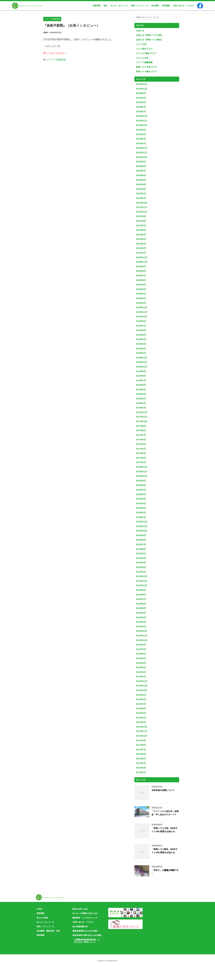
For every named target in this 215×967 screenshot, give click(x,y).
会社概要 (155, 5)
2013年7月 (141, 649)
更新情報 (96, 5)
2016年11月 (141, 471)
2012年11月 (141, 685)
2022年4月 (141, 184)
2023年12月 (141, 116)
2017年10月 (141, 421)
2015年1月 (141, 572)
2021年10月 (141, 212)
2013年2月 (141, 672)
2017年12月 (141, 412)
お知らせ (140, 30)
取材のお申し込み (80, 909)
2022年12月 (141, 148)
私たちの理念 (42, 918)
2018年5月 (141, 389)
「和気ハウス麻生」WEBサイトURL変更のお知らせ (165, 851)
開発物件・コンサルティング (85, 918)
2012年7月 (141, 704)
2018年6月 (141, 385)
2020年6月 (141, 280)
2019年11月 (141, 312)
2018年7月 (141, 380)
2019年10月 (141, 316)
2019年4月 (141, 339)
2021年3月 (141, 243)
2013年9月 (141, 644)
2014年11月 (141, 581)
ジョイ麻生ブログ (144, 49)
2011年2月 (141, 768)
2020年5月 (141, 284)
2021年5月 (141, 234)
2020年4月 (141, 289)
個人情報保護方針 (80, 926)
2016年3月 (141, 508)
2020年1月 (141, 303)
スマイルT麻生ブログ (146, 53)
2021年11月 (141, 207)
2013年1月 (141, 676)
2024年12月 (141, 84)
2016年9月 (141, 480)
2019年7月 (141, 326)
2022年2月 (141, 193)
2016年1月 (141, 517)
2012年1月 (141, 722)
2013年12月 (141, 631)
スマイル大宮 (142, 58)
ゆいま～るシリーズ (119, 5)
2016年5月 (141, 499)
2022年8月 (141, 166)
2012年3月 (141, 713)
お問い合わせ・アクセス (183, 5)
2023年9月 (141, 130)
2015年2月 (141, 567)
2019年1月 (141, 353)
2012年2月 (141, 717)
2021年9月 (141, 216)
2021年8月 (141, 221)
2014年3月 (141, 617)
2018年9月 (141, 371)
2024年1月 (141, 111)
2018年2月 (141, 403)
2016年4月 (141, 503)
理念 (105, 5)
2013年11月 (141, 635)
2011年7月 (141, 749)
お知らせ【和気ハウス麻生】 (149, 39)
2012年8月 (141, 699)
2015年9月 (141, 535)
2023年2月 (141, 139)
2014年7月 (141, 599)
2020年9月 (141, 266)
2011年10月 (141, 736)
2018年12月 (141, 357)
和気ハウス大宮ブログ (146, 67)
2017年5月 (141, 444)
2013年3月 (141, 667)
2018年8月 (141, 376)
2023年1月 (141, 143)
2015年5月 (141, 553)
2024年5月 (141, 93)
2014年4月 (141, 613)
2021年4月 (141, 239)
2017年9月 (141, 426)
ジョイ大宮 (141, 44)
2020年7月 (141, 275)
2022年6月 (141, 175)
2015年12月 (141, 521)
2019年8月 (141, 321)
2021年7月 (141, 225)
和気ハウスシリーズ (139, 5)
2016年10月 (141, 476)
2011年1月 (141, 772)
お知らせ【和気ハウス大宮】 (149, 35)
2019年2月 (141, 348)
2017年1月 (141, 462)
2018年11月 (141, 362)
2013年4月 (141, 663)
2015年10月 (141, 531)
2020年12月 (141, 257)
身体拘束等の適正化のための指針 (87, 935)
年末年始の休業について (163, 790)
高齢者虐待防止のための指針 (85, 931)
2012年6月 (141, 708)
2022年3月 (141, 189)
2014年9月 (141, 590)
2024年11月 (141, 89)
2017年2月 (141, 458)
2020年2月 (141, 298)
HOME (39, 909)
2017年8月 (141, 430)
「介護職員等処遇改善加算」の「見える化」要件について (86, 941)
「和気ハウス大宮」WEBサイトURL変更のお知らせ (165, 830)
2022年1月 (141, 198)
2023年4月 (141, 134)
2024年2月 (141, 107)
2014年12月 (141, 576)
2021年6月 (141, 230)
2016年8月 (141, 485)
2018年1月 (141, 407)
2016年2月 (141, 512)
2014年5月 (141, 608)
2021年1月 (141, 253)
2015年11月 (141, 526)
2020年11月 (141, 262)
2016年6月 (141, 494)
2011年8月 (141, 745)
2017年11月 (141, 417)
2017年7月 (141, 435)
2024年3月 (141, 102)
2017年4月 (141, 449)
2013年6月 (141, 654)
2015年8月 (141, 540)
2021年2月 (141, 248)
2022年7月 (141, 171)
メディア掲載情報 (56, 59)
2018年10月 (141, 367)
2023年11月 (141, 120)
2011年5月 (141, 758)
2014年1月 (141, 626)
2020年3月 (141, 294)
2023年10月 (141, 125)
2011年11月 (141, 731)
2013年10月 (141, 640)
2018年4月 (141, 394)
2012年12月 (141, 681)
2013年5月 (141, 658)
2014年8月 (141, 594)
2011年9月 (141, 740)
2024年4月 (141, 98)
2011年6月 (141, 754)
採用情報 (166, 5)
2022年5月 (141, 180)
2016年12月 (141, 467)
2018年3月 (141, 398)
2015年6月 (141, 549)
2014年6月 (141, 604)
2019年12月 (141, 307)
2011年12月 (141, 727)
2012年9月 (141, 695)
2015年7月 (141, 544)
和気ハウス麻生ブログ (146, 71)
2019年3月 (141, 344)
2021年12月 (141, 203)
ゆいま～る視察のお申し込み (85, 913)
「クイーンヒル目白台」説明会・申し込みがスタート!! (165, 813)
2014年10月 (141, 585)
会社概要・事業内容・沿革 (48, 931)
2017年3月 (141, 453)
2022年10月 (141, 157)
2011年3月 (141, 763)
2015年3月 (141, 562)
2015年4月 (141, 558)
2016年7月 (141, 490)
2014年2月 (141, 622)
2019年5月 (141, 335)
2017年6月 (141, 439)
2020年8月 (141, 271)
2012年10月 (141, 690)
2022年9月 (141, 161)
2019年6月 (141, 330)
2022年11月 (141, 152)
